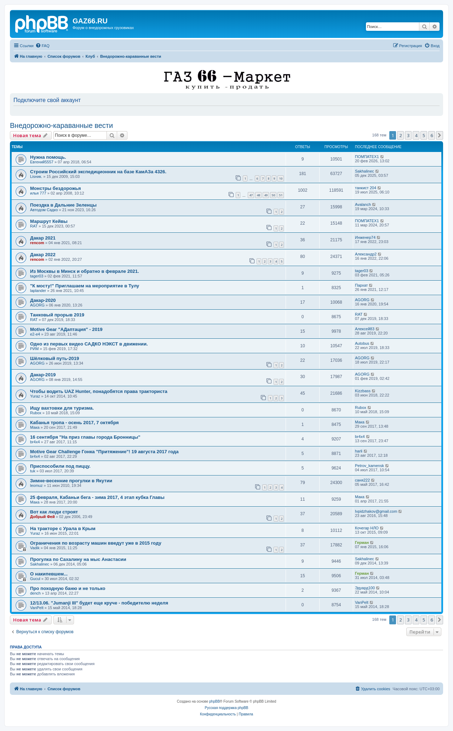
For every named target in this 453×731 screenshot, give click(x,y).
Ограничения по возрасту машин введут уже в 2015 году (95, 543)
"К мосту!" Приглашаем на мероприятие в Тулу (84, 285)
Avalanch (363, 204)
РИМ (34, 349)
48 (258, 195)
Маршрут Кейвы (49, 221)
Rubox (35, 413)
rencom (37, 243)
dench (35, 593)
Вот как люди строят (54, 511)
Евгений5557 (41, 162)
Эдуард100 (365, 588)
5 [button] (424, 135)
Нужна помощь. (48, 157)
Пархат (361, 285)
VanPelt (37, 608)
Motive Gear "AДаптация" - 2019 (66, 329)
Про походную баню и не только (67, 588)
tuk (32, 471)
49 (266, 195)
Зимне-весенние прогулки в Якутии (71, 480)
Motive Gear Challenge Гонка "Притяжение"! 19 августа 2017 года (104, 451)
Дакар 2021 (43, 238)
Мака (35, 427)
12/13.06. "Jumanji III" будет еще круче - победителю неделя (99, 603)
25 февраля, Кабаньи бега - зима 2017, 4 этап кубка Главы (97, 497)
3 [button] (408, 135)
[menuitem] (42, 45)
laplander (38, 290)
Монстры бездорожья (55, 188)
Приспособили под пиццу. (60, 466)
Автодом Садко (44, 210)
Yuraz (35, 396)
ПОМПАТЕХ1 (367, 156)
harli (358, 451)
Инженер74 (365, 237)
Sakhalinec (364, 171)
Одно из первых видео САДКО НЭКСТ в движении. (89, 344)
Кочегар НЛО (367, 528)
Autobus (362, 343)
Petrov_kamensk (369, 465)
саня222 (362, 480)
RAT (34, 226)
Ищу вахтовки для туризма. (62, 408)
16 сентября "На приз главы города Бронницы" (85, 437)
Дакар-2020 (43, 300)
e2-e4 (35, 334)
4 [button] (416, 135)
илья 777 (38, 193)
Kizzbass (363, 391)
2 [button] (400, 135)
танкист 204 (365, 188)
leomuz (36, 485)
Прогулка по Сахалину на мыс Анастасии (78, 559)
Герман (362, 542)
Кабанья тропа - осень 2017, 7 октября (74, 422)
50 (273, 195)
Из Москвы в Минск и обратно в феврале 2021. (84, 271)
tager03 (36, 276)
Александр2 (366, 254)
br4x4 (35, 442)
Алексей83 (364, 329)
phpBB (214, 701)
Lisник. (36, 176)
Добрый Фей (42, 516)
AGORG (37, 305)
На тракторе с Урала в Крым (63, 528)
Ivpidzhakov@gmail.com (376, 511)
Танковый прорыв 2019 (57, 314)
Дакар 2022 (43, 254)
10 (280, 178)
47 (251, 195)
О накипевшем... (49, 574)
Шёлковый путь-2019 (54, 358)
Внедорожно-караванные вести (61, 125)
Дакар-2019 (43, 374)
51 (280, 195)
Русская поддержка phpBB (226, 708)
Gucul (35, 579)
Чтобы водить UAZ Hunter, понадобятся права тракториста (98, 391)
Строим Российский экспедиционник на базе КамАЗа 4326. (98, 171)
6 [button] (431, 135)
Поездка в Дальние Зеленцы (63, 205)
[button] (439, 135)
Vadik (35, 548)
